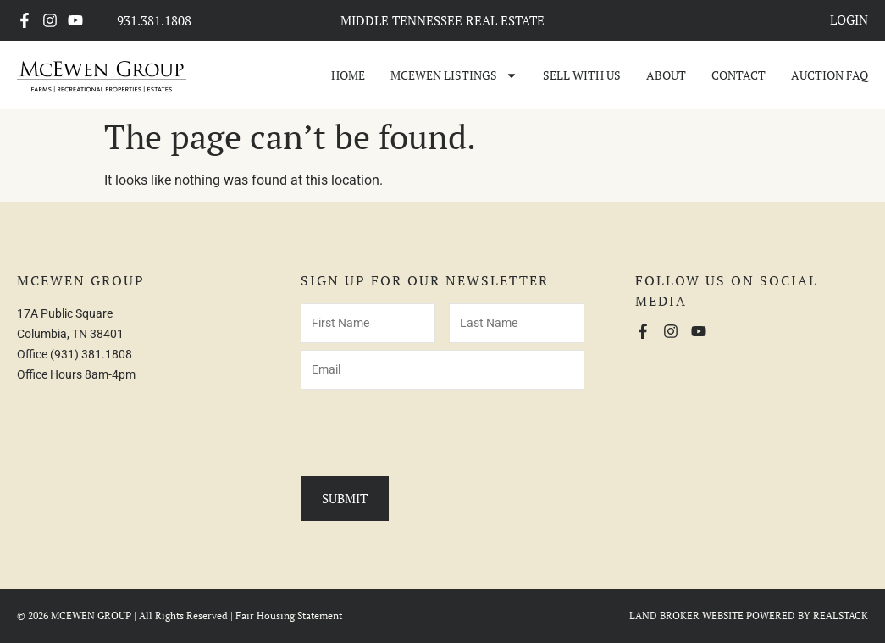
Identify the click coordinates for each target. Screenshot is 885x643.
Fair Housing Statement (288, 615)
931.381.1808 (154, 20)
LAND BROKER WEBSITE (686, 615)
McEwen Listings (453, 75)
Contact (738, 75)
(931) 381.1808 (91, 354)
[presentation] (429, 429)
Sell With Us (582, 75)
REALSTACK (840, 615)
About (666, 75)
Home (348, 75)
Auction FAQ (829, 75)
